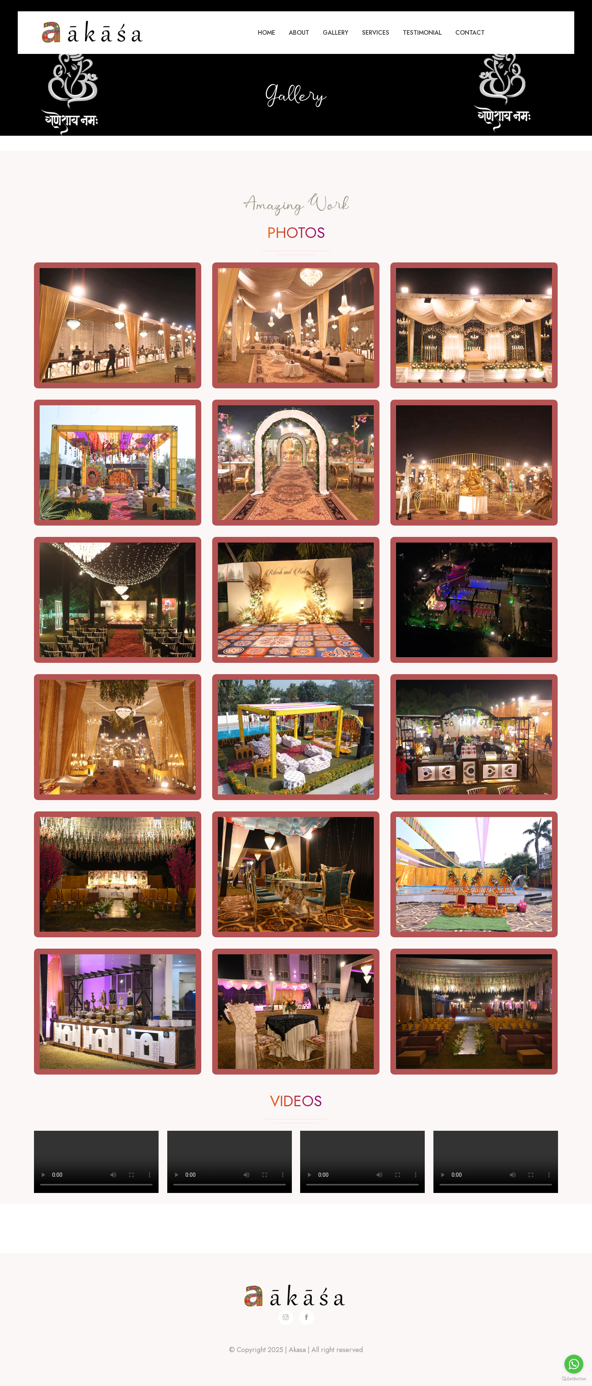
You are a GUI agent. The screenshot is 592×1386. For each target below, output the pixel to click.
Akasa (297, 1350)
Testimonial (422, 32)
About (299, 32)
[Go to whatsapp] (573, 1364)
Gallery (335, 32)
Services (375, 32)
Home (266, 32)
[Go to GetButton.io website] (574, 1378)
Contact (470, 32)
